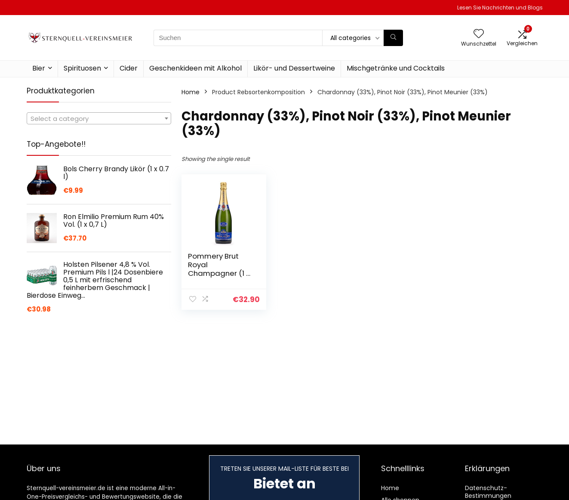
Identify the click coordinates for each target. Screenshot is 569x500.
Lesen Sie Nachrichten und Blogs (500, 7)
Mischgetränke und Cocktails (396, 68)
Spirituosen (82, 68)
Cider (129, 68)
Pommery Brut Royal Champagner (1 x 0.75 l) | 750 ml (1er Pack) (220, 273)
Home (190, 92)
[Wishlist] (479, 34)
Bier (38, 68)
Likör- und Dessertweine (294, 68)
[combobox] (99, 118)
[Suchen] (393, 38)
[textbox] (99, 119)
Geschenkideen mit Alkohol (195, 68)
